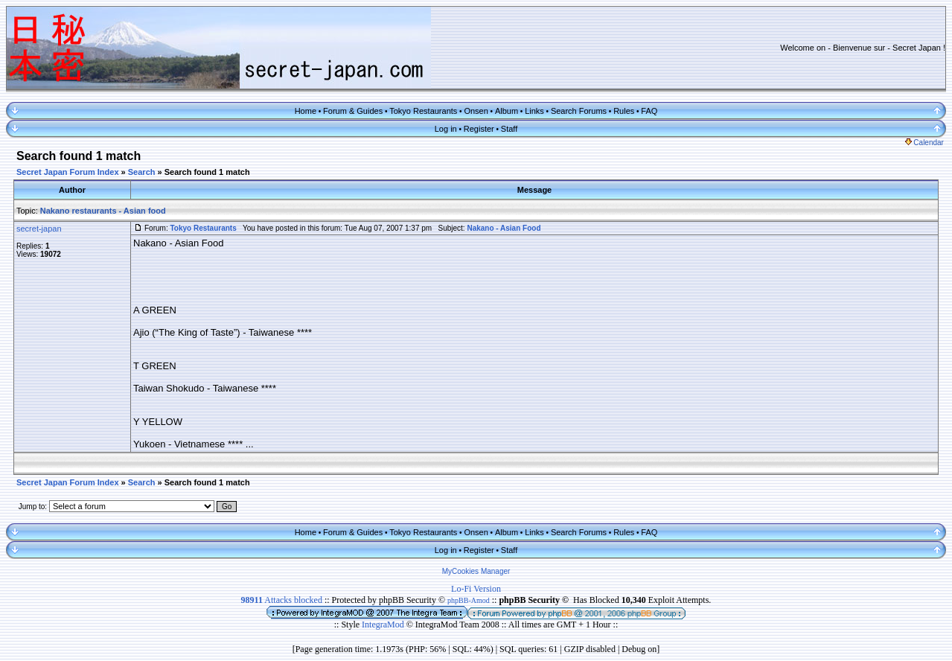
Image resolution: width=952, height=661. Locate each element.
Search (142, 171)
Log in (446, 128)
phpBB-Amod (468, 600)
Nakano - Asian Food (503, 228)
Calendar (924, 142)
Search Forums (579, 110)
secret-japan (39, 228)
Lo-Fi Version (476, 589)
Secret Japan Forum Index (67, 171)
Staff (509, 128)
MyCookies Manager (476, 571)
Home (305, 110)
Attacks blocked (281, 600)
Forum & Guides (353, 110)
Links (534, 110)
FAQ (649, 110)
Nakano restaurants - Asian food (103, 210)
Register (479, 128)
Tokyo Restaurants (423, 110)
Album (506, 110)
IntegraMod (384, 624)
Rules (623, 110)
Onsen (476, 110)
